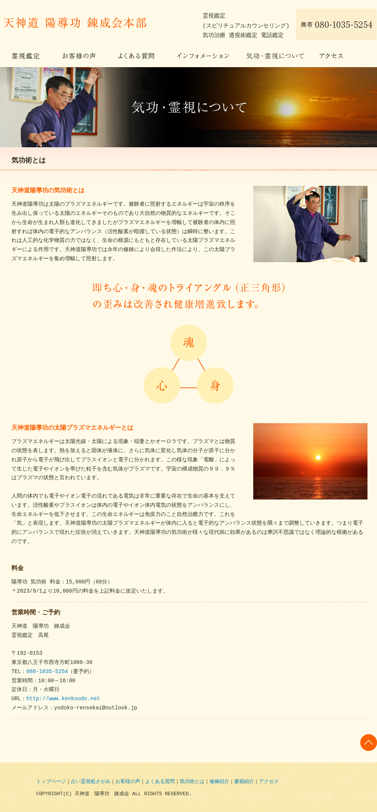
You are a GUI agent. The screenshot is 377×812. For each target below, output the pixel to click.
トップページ (51, 781)
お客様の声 (79, 56)
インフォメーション (202, 56)
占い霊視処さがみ (90, 781)
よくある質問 (136, 56)
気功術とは (192, 781)
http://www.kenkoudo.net (63, 698)
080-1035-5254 (47, 671)
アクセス (331, 56)
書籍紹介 (244, 781)
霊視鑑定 (25, 56)
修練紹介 (219, 781)
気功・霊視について (274, 56)
